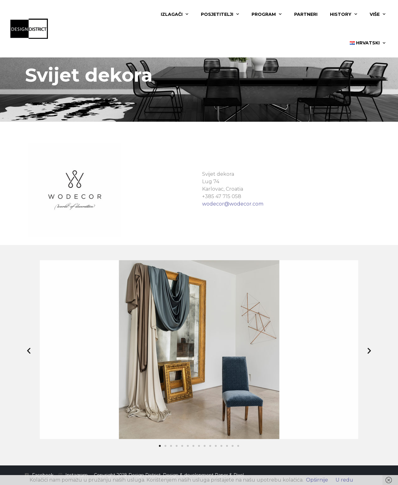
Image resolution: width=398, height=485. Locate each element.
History (343, 14)
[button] (29, 351)
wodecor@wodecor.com (232, 204)
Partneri (305, 14)
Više (378, 14)
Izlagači (174, 14)
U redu (344, 480)
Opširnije (317, 480)
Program (267, 14)
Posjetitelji (220, 14)
